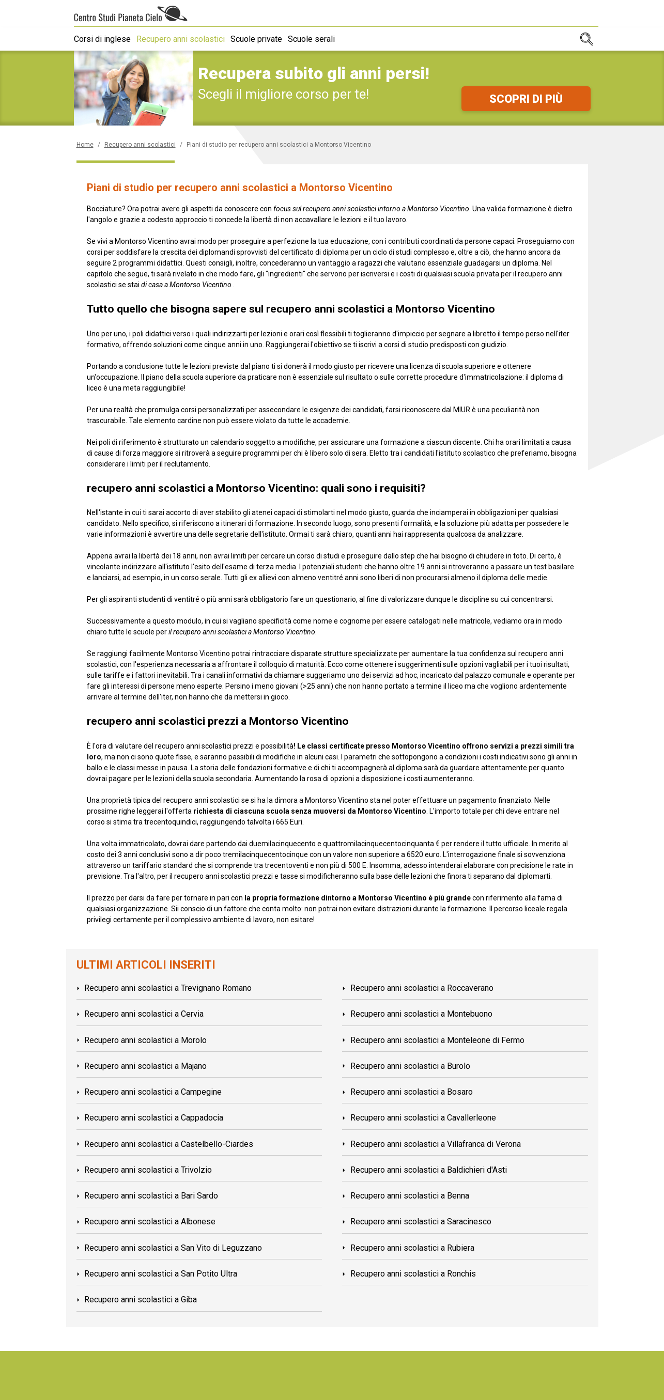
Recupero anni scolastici (185, 39)
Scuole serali (325, 39)
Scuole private (265, 39)
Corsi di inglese (102, 39)
